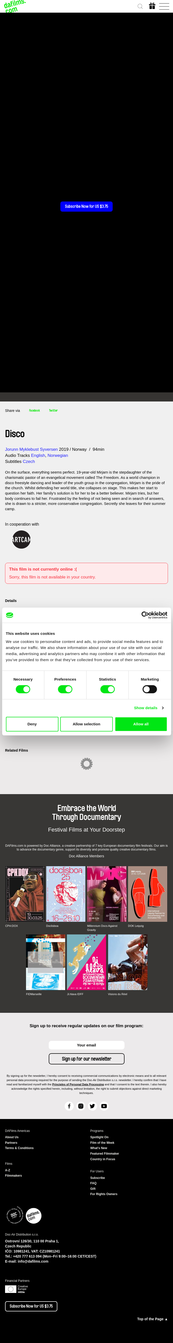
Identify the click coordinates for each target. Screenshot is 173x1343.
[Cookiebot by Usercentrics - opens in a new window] (145, 615)
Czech (29, 461)
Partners (11, 1143)
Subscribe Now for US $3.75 (86, 207)
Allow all (141, 724)
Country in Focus (102, 1159)
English (38, 455)
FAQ (93, 1183)
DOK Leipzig (136, 925)
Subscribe (97, 1178)
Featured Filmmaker (104, 1153)
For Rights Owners (103, 1194)
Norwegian (57, 455)
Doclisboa (52, 925)
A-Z (7, 1170)
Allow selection (86, 724)
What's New (98, 1148)
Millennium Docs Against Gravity (102, 927)
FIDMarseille (34, 994)
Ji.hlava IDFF (75, 994)
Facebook (34, 410)
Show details (146, 708)
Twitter (53, 410)
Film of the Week (102, 1143)
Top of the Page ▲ (152, 1319)
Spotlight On (99, 1137)
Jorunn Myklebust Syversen (31, 449)
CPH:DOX (11, 925)
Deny (32, 724)
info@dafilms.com (33, 1261)
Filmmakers (13, 1175)
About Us (11, 1137)
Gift (93, 1189)
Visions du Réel (117, 994)
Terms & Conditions (19, 1148)
